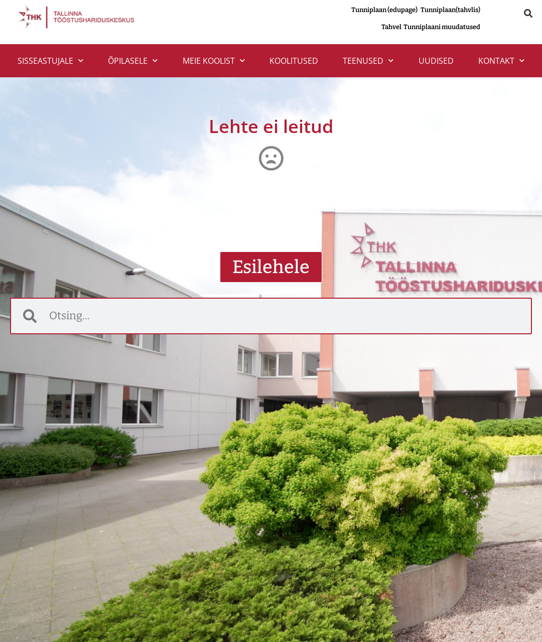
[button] (528, 13)
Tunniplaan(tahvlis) (450, 10)
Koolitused (293, 60)
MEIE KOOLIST (214, 60)
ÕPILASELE (133, 60)
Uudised (436, 60)
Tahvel (392, 27)
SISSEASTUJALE (50, 60)
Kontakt (501, 60)
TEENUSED (368, 60)
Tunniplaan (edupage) (384, 10)
